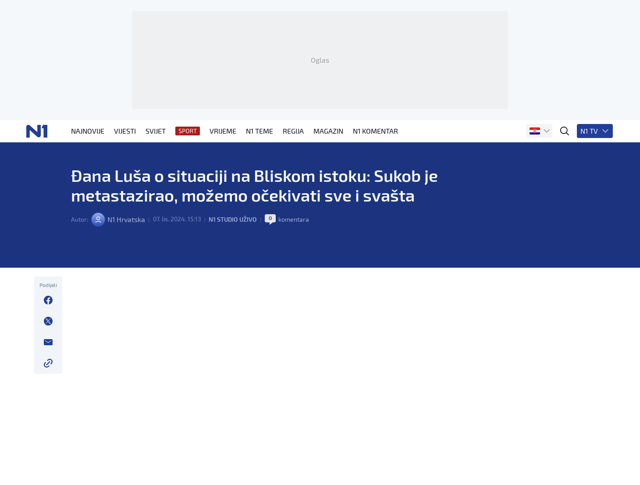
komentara (292, 258)
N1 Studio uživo (232, 258)
